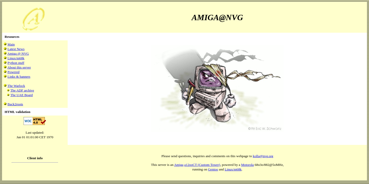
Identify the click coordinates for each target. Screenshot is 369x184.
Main (11, 44)
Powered (13, 72)
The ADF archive (22, 90)
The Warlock (16, 86)
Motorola (247, 165)
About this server (19, 67)
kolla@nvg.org (263, 156)
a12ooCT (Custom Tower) (202, 165)
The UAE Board (21, 95)
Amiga (178, 165)
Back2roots (15, 104)
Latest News (15, 49)
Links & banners (18, 76)
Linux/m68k (15, 58)
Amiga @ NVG (18, 53)
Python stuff (15, 63)
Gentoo (213, 169)
